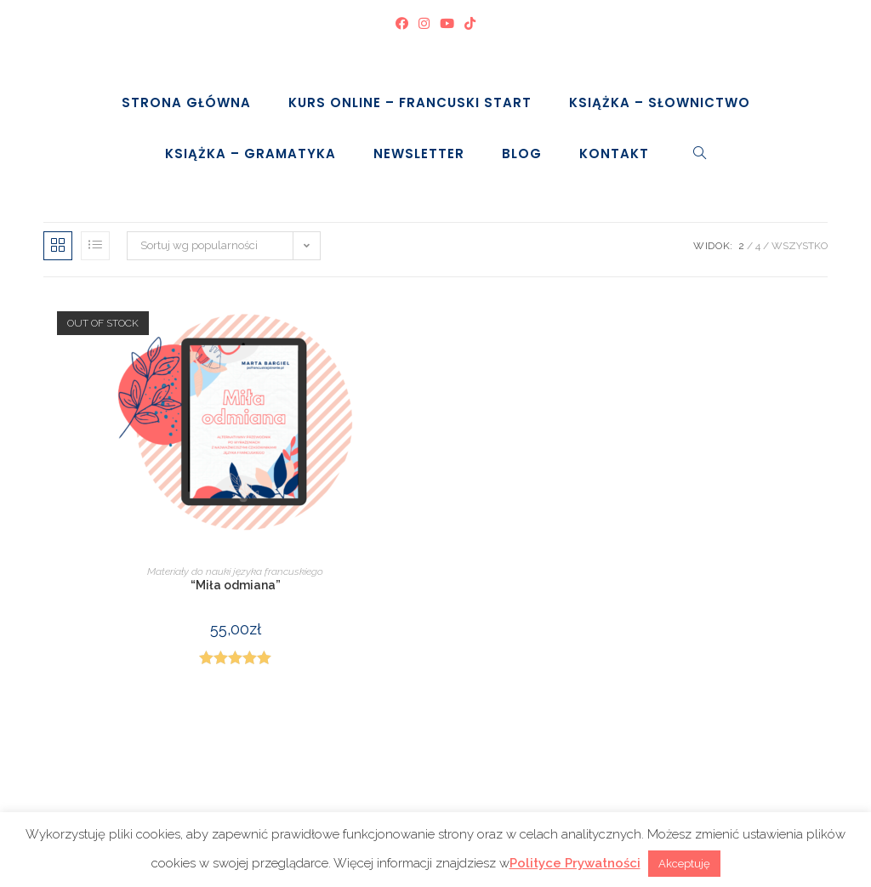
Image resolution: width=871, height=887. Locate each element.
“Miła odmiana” (236, 585)
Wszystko (799, 246)
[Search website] (700, 153)
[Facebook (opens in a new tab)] (401, 24)
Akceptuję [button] (684, 863)
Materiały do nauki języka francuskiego (235, 571)
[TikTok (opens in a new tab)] (470, 24)
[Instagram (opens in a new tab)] (424, 24)
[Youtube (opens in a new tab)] (447, 24)
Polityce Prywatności (575, 863)
